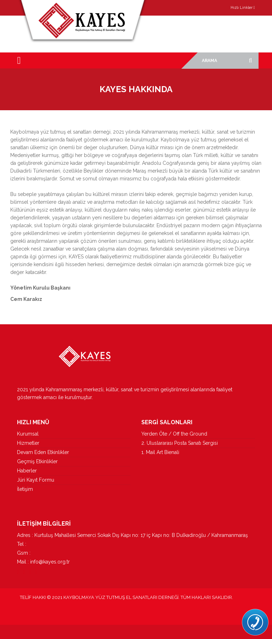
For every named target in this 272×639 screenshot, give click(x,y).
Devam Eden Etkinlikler (43, 452)
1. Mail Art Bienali (160, 452)
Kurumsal (28, 434)
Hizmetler (28, 443)
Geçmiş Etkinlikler (37, 461)
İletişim (25, 489)
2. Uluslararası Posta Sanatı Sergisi (179, 443)
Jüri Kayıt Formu (35, 480)
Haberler (27, 470)
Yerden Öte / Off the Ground (174, 434)
